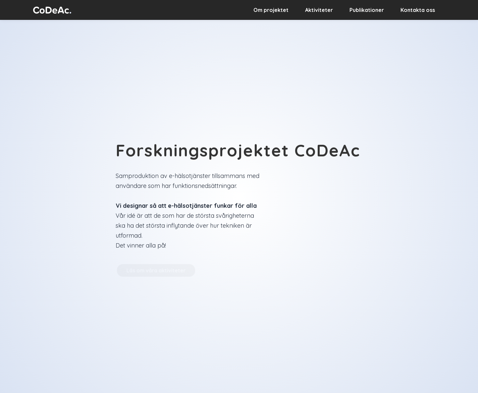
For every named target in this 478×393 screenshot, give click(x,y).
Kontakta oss (417, 10)
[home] (52, 9)
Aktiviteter (319, 10)
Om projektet (271, 10)
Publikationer (366, 10)
